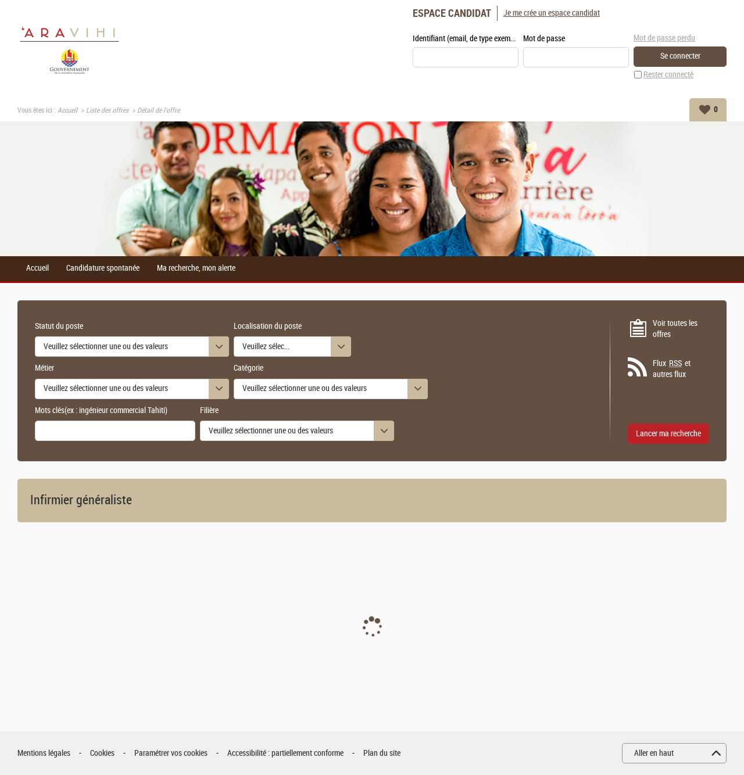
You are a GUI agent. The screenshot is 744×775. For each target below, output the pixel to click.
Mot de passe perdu (664, 38)
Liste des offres (107, 110)
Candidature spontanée (103, 268)
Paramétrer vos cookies (171, 753)
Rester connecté (668, 75)
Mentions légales (43, 753)
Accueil (67, 110)
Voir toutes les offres (675, 329)
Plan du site (381, 753)
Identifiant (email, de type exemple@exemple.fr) (465, 39)
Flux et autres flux (672, 369)
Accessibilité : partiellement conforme (285, 753)
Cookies (102, 753)
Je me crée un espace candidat (551, 13)
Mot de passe (544, 39)
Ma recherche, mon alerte (196, 268)
